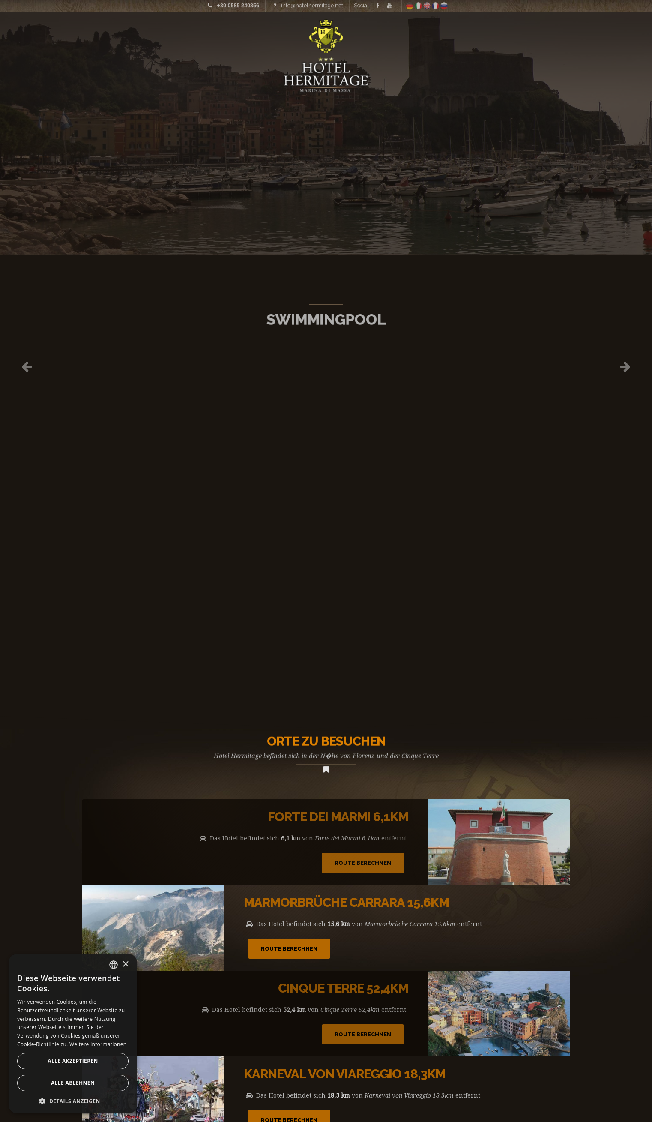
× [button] (125, 964)
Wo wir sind (514, 32)
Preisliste (147, 32)
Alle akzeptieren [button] (73, 1061)
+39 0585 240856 (238, 4)
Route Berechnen (363, 863)
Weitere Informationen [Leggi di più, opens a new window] (98, 1044)
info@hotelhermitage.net (312, 4)
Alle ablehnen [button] (73, 1082)
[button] (73, 1101)
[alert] (73, 1033)
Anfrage (635, 32)
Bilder (92, 32)
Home (36, 32)
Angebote (581, 32)
